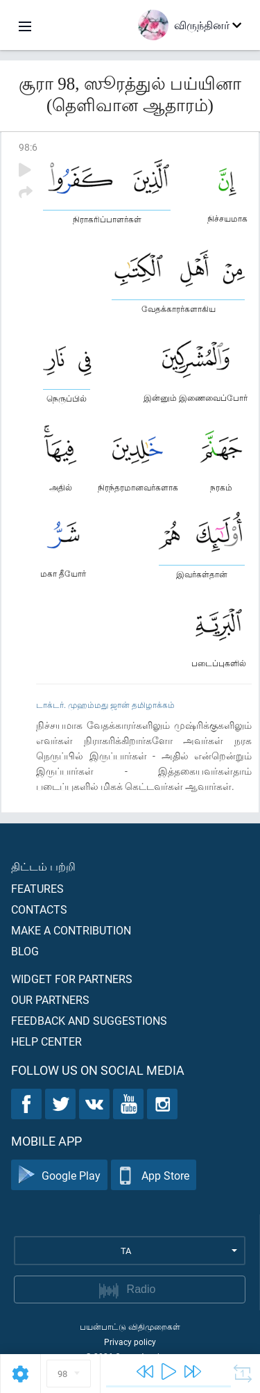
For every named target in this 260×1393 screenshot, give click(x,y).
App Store (153, 1175)
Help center (46, 1041)
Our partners (50, 999)
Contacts (39, 909)
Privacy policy (130, 1341)
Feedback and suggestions (89, 1020)
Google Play (59, 1175)
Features (37, 888)
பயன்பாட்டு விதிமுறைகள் (130, 1326)
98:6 (28, 147)
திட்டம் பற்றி (43, 866)
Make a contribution (71, 930)
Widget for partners (71, 978)
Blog (25, 950)
